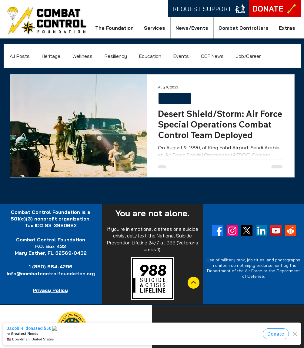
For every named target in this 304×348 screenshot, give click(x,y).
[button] (114, 27)
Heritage (51, 56)
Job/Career (248, 56)
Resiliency (116, 56)
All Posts (20, 56)
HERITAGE (175, 98)
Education (150, 56)
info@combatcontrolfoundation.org (51, 273)
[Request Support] (208, 8)
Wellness (82, 56)
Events (181, 56)
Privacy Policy (50, 290)
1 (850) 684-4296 (50, 266)
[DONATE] (275, 8)
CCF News (212, 56)
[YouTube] (276, 230)
